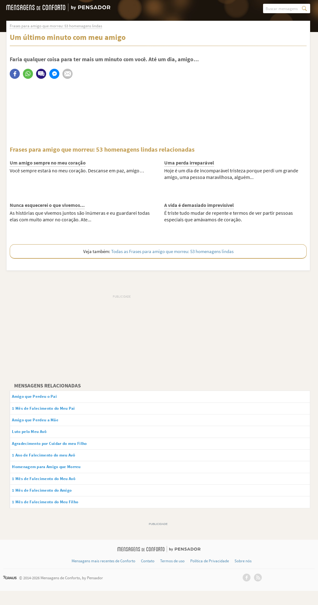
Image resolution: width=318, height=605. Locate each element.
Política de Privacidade (209, 575)
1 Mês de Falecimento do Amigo (50, 503)
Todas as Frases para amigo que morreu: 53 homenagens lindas (172, 252)
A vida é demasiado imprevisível (199, 205)
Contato (147, 575)
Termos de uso (172, 575)
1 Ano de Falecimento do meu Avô (52, 463)
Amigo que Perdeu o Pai (42, 397)
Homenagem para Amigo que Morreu (57, 476)
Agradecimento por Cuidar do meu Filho (60, 450)
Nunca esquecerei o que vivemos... (47, 205)
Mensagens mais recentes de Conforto (103, 575)
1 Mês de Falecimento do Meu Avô (52, 489)
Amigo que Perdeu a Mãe (43, 424)
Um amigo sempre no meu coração (48, 163)
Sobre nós (242, 575)
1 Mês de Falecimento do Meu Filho (54, 515)
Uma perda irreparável (189, 163)
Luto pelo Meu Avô (36, 437)
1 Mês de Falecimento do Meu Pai (52, 411)
